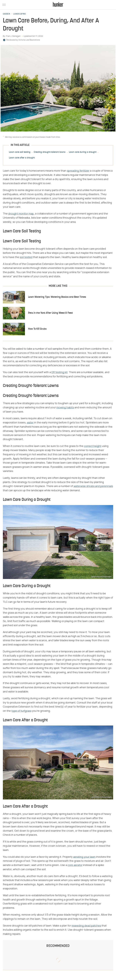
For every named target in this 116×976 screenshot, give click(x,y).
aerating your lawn (84, 857)
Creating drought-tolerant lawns (49, 152)
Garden (6, 14)
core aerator (75, 865)
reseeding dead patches (86, 926)
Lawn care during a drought (82, 152)
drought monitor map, (21, 214)
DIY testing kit (59, 372)
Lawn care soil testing (19, 152)
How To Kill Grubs (37, 329)
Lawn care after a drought (22, 158)
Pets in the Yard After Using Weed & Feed (50, 313)
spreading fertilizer (78, 171)
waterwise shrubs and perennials (93, 486)
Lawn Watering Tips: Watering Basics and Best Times (57, 297)
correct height (92, 446)
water (30, 422)
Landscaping (19, 14)
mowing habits (65, 407)
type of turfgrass (21, 711)
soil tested (26, 257)
